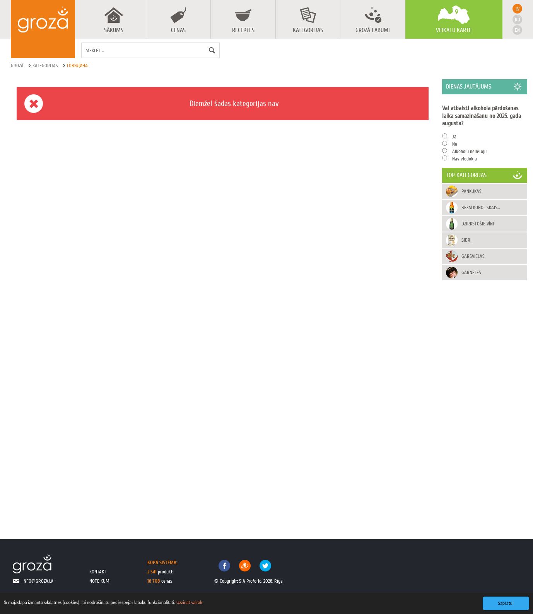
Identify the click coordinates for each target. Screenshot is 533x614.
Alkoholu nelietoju (469, 151)
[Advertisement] (484, 402)
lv (517, 9)
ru (517, 19)
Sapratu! (506, 603)
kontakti (98, 572)
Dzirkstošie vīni (477, 224)
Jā (454, 137)
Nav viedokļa (464, 159)
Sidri (466, 240)
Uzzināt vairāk (189, 602)
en (517, 30)
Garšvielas (473, 256)
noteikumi (100, 581)
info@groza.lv (37, 581)
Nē (454, 144)
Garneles (471, 272)
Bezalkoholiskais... (480, 207)
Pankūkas (471, 191)
